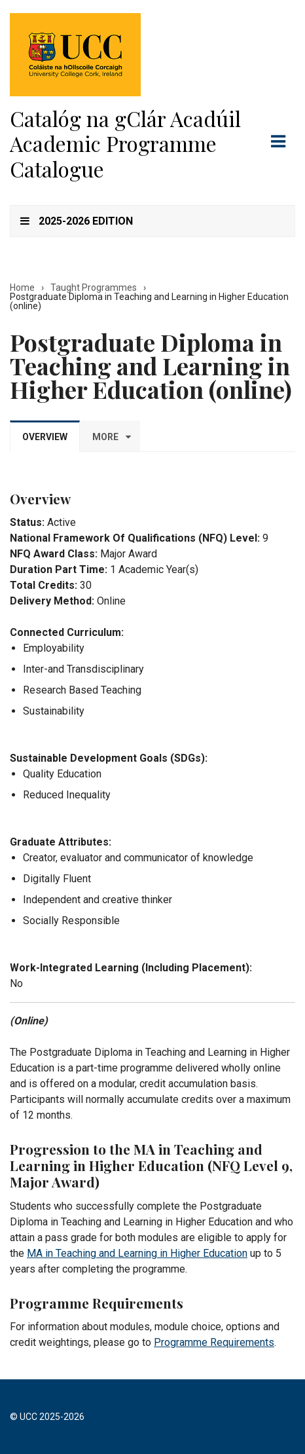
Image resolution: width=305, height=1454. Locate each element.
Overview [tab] (44, 437)
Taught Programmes (93, 287)
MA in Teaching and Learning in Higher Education (137, 1253)
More (105, 437)
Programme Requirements (214, 1342)
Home (22, 287)
